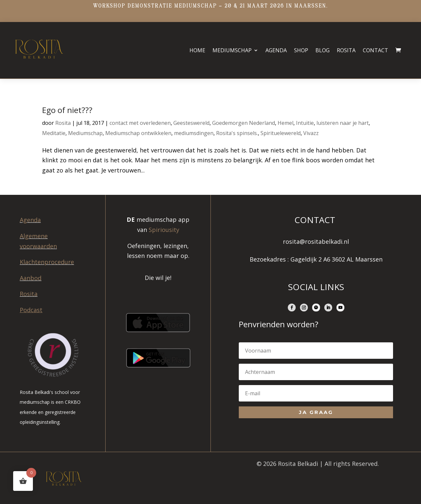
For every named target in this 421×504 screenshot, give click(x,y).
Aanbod (30, 278)
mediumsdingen (193, 133)
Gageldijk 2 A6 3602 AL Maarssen (336, 259)
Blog (322, 50)
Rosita (346, 50)
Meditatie (53, 133)
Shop (301, 50)
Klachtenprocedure (47, 262)
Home (197, 50)
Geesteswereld (191, 122)
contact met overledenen (140, 122)
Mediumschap (232, 50)
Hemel (285, 122)
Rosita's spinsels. (237, 133)
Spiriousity (164, 230)
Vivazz (311, 133)
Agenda (276, 50)
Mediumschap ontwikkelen (138, 133)
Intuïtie (305, 122)
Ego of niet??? (67, 109)
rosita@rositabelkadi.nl (316, 241)
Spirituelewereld (280, 133)
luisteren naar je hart (342, 122)
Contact (375, 50)
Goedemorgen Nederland (243, 122)
